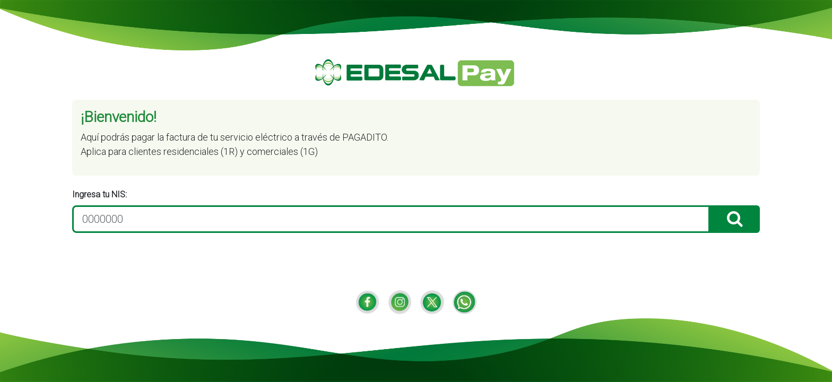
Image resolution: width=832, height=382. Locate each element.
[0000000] (391, 219)
